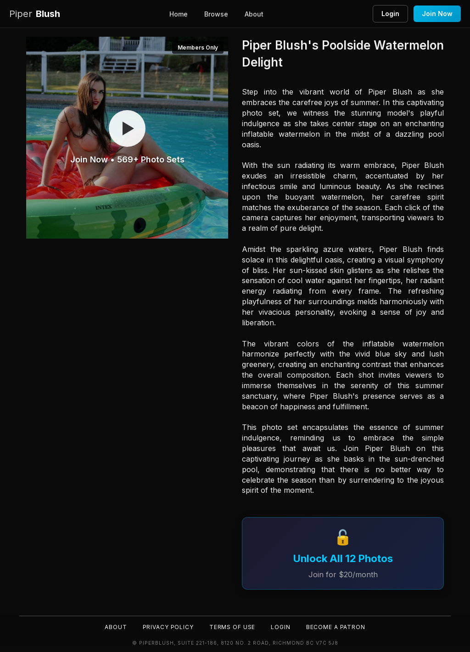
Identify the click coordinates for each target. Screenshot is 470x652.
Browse (216, 14)
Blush (34, 14)
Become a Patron (337, 627)
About (254, 14)
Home (178, 14)
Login (390, 13)
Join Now (437, 13)
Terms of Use (232, 627)
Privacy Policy (167, 627)
